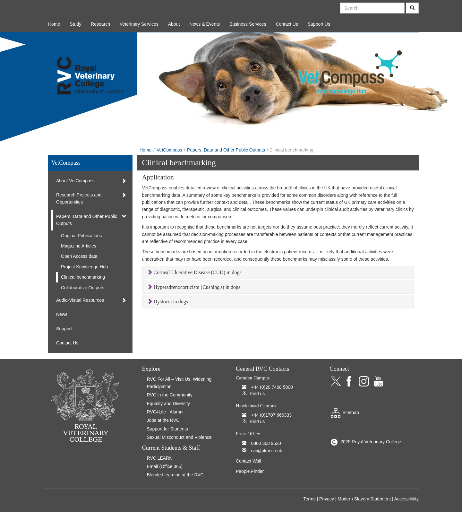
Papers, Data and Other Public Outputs (226, 149)
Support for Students (167, 428)
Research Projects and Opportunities (79, 198)
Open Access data (79, 256)
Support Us (319, 24)
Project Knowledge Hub (84, 266)
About (174, 24)
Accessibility (406, 498)
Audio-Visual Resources (80, 300)
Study (75, 24)
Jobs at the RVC (163, 420)
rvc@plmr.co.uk (266, 450)
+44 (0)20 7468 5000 (272, 387)
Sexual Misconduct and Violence (179, 437)
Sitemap (344, 412)
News (61, 314)
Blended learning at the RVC (175, 474)
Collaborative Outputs (82, 287)
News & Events (204, 24)
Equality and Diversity (168, 403)
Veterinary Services (139, 24)
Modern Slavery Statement (364, 498)
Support (64, 328)
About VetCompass (75, 180)
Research (100, 24)
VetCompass (169, 149)
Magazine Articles (78, 245)
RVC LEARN (160, 458)
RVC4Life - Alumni (165, 411)
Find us (257, 393)
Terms (309, 498)
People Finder (250, 471)
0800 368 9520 (266, 443)
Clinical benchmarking (83, 277)
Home (54, 24)
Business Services (247, 24)
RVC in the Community (170, 394)
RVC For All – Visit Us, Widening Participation (179, 383)
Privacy (326, 498)
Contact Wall (248, 461)
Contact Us (287, 24)
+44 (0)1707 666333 (271, 415)
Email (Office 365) (165, 466)
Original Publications (81, 235)
